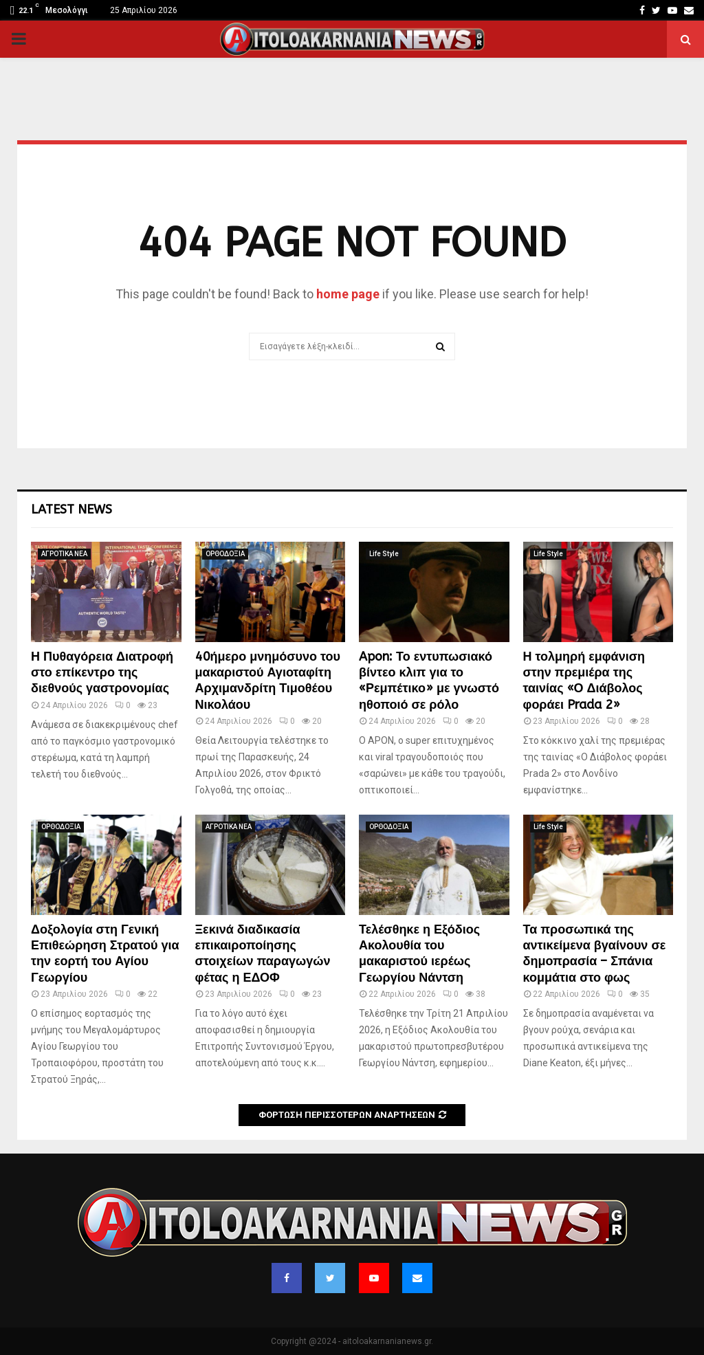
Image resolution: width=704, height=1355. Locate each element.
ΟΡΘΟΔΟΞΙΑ (225, 554)
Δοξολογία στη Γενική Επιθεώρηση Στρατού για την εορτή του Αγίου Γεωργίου (105, 953)
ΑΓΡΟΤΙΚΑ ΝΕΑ (64, 554)
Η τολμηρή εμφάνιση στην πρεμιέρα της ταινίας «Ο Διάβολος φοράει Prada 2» (584, 680)
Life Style (384, 554)
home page (348, 294)
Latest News (71, 509)
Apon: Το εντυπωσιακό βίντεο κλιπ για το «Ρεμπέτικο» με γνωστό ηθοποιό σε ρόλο (429, 680)
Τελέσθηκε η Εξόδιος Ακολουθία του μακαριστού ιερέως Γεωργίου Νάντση (419, 953)
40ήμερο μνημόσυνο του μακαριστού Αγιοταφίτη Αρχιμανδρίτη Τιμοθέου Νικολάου (268, 680)
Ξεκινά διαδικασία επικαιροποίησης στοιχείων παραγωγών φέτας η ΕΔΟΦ (263, 953)
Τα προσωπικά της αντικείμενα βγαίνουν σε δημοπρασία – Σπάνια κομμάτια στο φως (594, 953)
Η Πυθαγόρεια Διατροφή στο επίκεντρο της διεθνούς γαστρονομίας (102, 672)
